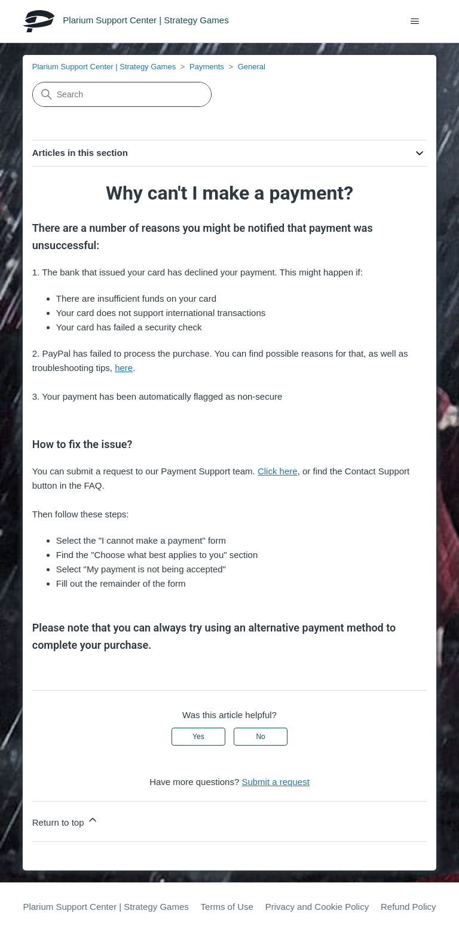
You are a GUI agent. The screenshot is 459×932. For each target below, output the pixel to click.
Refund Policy (408, 907)
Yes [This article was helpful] (198, 736)
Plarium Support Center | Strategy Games (104, 66)
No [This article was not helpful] (260, 736)
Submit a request (275, 782)
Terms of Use (227, 907)
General (251, 66)
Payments (206, 66)
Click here (278, 471)
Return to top (65, 820)
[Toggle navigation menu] (415, 21)
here (124, 368)
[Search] (122, 94)
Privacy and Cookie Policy (317, 907)
